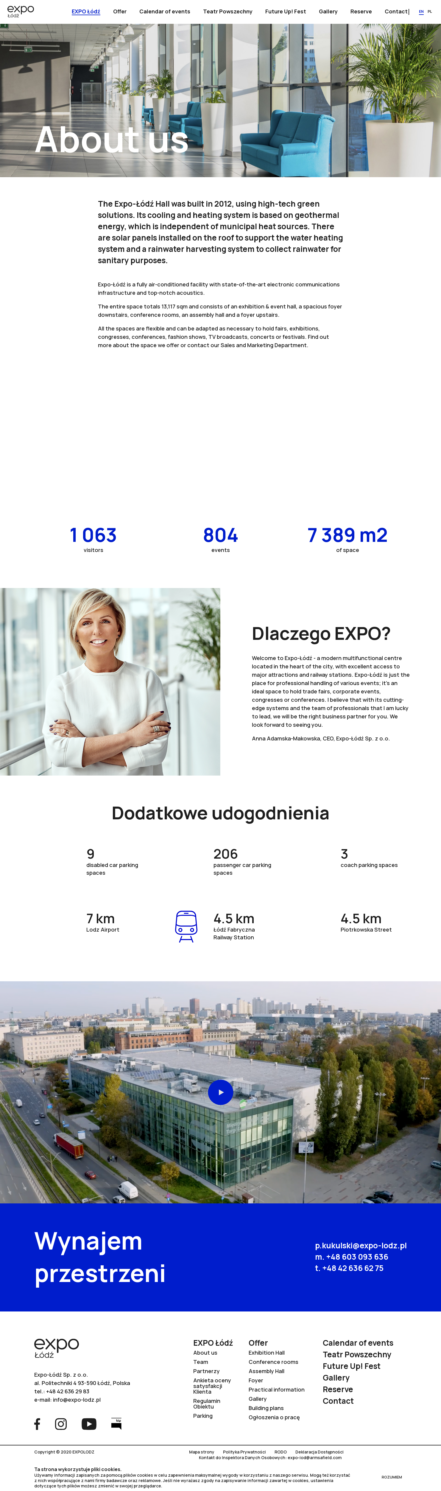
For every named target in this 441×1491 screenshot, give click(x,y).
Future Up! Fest (352, 1366)
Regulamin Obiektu (206, 1403)
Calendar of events (358, 1342)
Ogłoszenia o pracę (274, 1417)
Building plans (266, 1408)
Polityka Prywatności (244, 1452)
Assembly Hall (266, 1371)
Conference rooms (273, 1361)
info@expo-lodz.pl (77, 1399)
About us (205, 1352)
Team (200, 1361)
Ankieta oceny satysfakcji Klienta (212, 1386)
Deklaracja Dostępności (319, 1452)
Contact (338, 1400)
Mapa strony (201, 1452)
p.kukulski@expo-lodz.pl (361, 1245)
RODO (281, 1452)
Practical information (277, 1389)
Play (220, 1092)
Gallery (258, 1398)
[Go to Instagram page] (61, 1423)
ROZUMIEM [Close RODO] (392, 1477)
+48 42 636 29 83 (67, 1391)
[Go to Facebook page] (37, 1423)
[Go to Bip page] (116, 1423)
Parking (203, 1415)
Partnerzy (206, 1371)
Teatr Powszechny (357, 1354)
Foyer (256, 1380)
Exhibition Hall (267, 1352)
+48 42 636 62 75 (353, 1268)
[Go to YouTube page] (89, 1423)
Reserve (338, 1389)
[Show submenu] (86, 12)
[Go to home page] (20, 12)
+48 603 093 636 (357, 1256)
